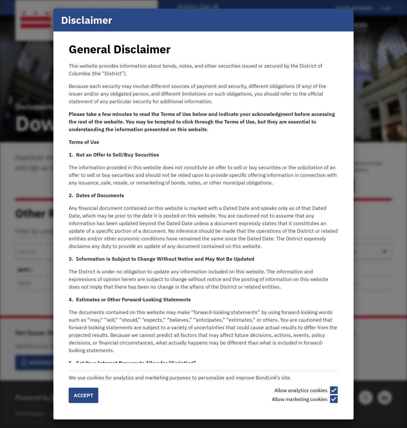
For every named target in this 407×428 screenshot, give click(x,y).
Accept (83, 395)
